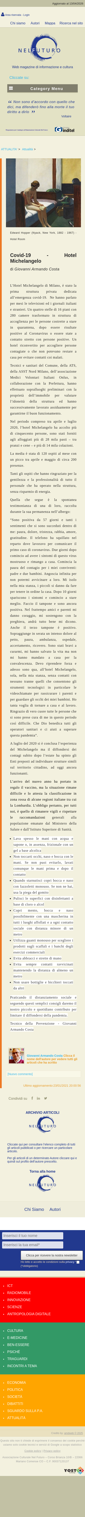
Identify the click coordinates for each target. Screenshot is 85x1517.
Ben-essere (18, 1345)
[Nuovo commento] (20, 1074)
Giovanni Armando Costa (45, 1055)
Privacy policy (51, 1450)
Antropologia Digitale (29, 1314)
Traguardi (17, 1359)
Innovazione (19, 1300)
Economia (16, 1382)
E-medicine (17, 1338)
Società (14, 1397)
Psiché (13, 1352)
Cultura (15, 1331)
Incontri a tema (22, 1366)
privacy (70, 1261)
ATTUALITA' (9, 149)
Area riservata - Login (17, 14)
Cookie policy (33, 1450)
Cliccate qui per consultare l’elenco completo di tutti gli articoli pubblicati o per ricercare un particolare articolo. (41, 1148)
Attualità (27, 149)
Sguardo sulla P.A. (25, 1411)
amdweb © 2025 (73, 1433)
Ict (10, 1286)
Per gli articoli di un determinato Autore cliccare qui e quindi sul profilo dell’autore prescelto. (42, 1159)
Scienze (14, 1307)
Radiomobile (19, 1293)
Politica (15, 1390)
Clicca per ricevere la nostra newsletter (52, 1255)
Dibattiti (15, 1404)
